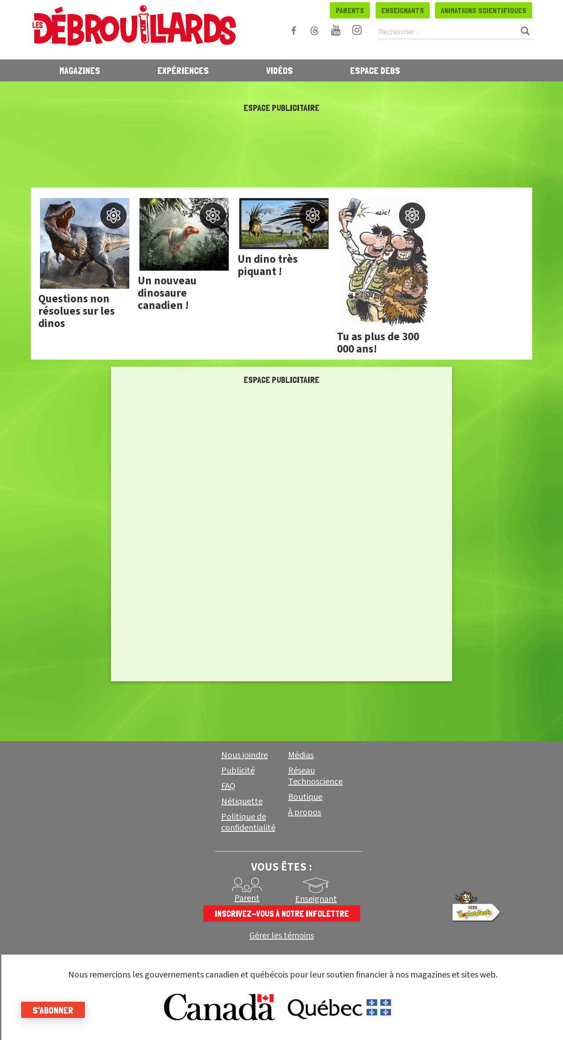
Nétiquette (242, 801)
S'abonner (53, 1010)
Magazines (79, 70)
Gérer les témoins (281, 935)
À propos (304, 812)
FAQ (228, 786)
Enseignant (316, 899)
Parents (350, 10)
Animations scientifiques (483, 10)
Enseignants (402, 10)
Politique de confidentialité (248, 822)
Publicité (238, 770)
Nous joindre (244, 755)
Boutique (305, 797)
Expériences (183, 70)
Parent (247, 898)
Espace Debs (375, 70)
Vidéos (279, 70)
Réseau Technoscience (315, 776)
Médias (301, 755)
